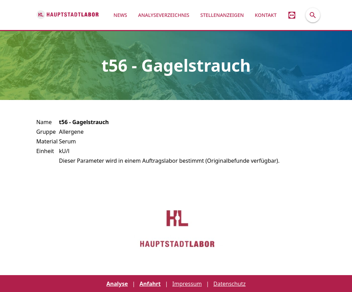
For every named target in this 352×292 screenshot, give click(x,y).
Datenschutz (229, 284)
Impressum (187, 284)
